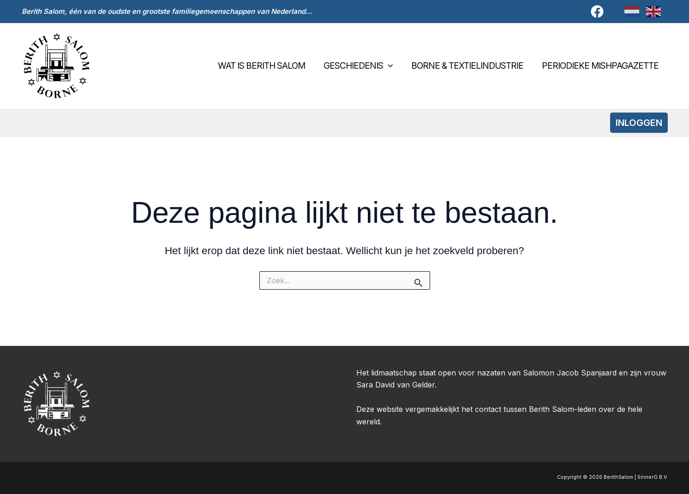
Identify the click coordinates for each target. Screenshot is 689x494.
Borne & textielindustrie (469, 65)
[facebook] (598, 11)
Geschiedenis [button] (360, 66)
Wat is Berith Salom (264, 65)
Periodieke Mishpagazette (600, 65)
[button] (390, 66)
